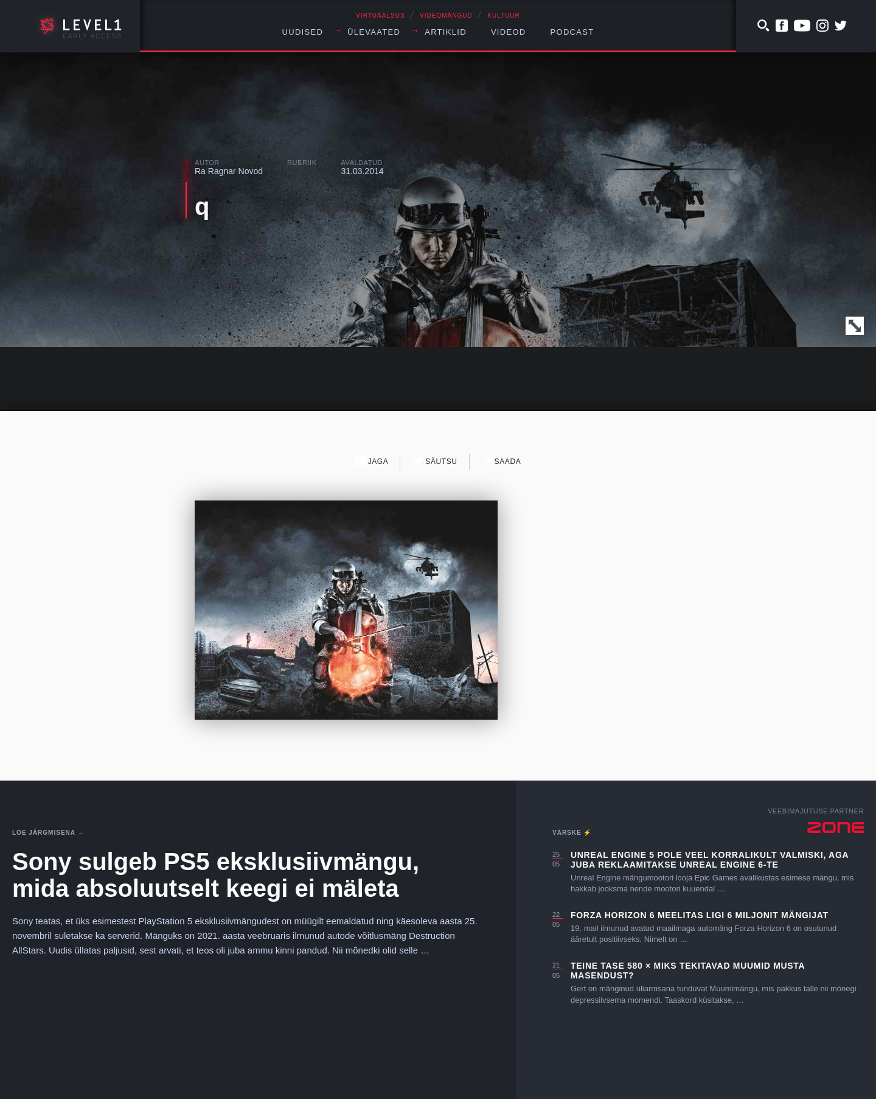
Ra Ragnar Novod (229, 171)
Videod (508, 32)
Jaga (372, 461)
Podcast (572, 32)
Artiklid (446, 32)
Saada (501, 461)
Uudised (303, 32)
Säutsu (434, 461)
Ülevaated (373, 32)
